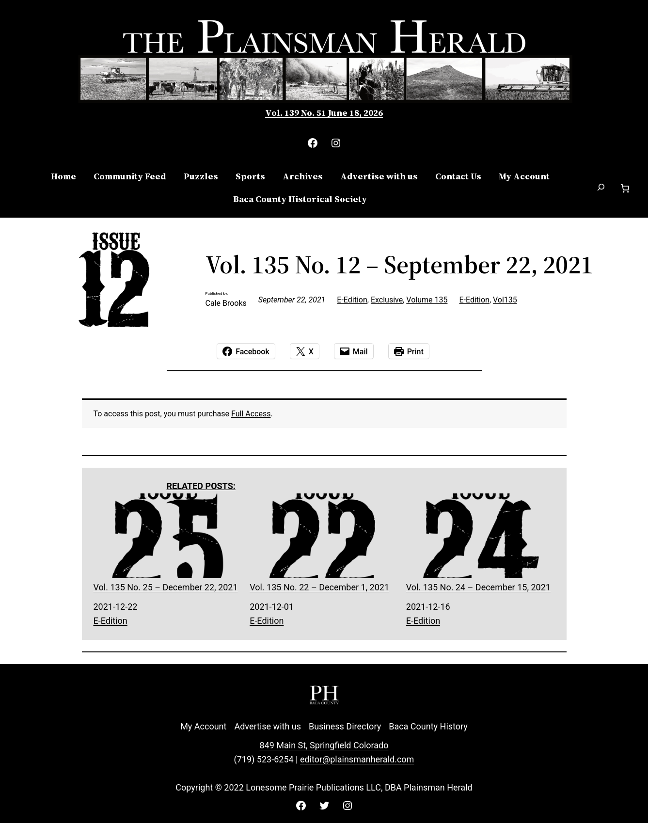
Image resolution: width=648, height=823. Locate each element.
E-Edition (352, 299)
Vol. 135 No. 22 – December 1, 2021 (324, 542)
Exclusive (387, 299)
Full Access (250, 413)
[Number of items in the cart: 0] (625, 188)
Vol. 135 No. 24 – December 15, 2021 (480, 542)
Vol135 (505, 299)
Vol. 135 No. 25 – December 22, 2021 (168, 542)
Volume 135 (426, 299)
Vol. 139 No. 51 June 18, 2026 (324, 113)
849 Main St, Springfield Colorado (323, 745)
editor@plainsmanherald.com (357, 759)
